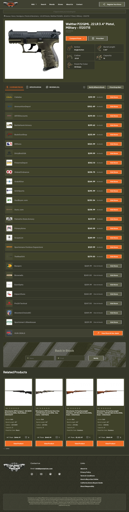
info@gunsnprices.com (43, 468)
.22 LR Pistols (44, 16)
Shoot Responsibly (87, 486)
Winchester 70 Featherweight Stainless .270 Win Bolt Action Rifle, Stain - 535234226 (79, 413)
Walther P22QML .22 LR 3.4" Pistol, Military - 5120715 (70, 16)
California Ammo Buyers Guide (91, 483)
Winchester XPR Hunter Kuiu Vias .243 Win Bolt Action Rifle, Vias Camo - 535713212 (47, 413)
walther (7, 448)
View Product (18, 443)
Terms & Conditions (87, 476)
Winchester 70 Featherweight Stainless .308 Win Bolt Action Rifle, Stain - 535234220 (110, 413)
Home (7, 16)
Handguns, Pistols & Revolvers (27, 16)
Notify (96, 358)
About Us (83, 469)
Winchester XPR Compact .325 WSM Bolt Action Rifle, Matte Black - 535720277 (18, 413)
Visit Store (114, 97)
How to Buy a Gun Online (89, 479)
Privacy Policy (85, 472)
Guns (13, 16)
